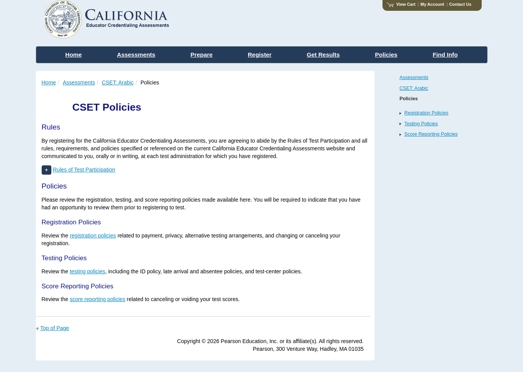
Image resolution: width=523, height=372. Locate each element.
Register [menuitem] (260, 54)
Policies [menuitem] (386, 54)
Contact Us (460, 4)
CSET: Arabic (118, 82)
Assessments (79, 82)
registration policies (93, 235)
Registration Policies (427, 113)
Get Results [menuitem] (323, 54)
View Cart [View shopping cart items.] (401, 4)
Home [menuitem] (73, 54)
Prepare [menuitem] (201, 54)
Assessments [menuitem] (136, 54)
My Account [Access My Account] (432, 4)
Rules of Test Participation (84, 170)
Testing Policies (421, 123)
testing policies (87, 271)
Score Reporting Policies (431, 134)
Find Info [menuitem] (445, 54)
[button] (47, 170)
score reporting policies (97, 299)
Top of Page (54, 328)
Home (49, 82)
